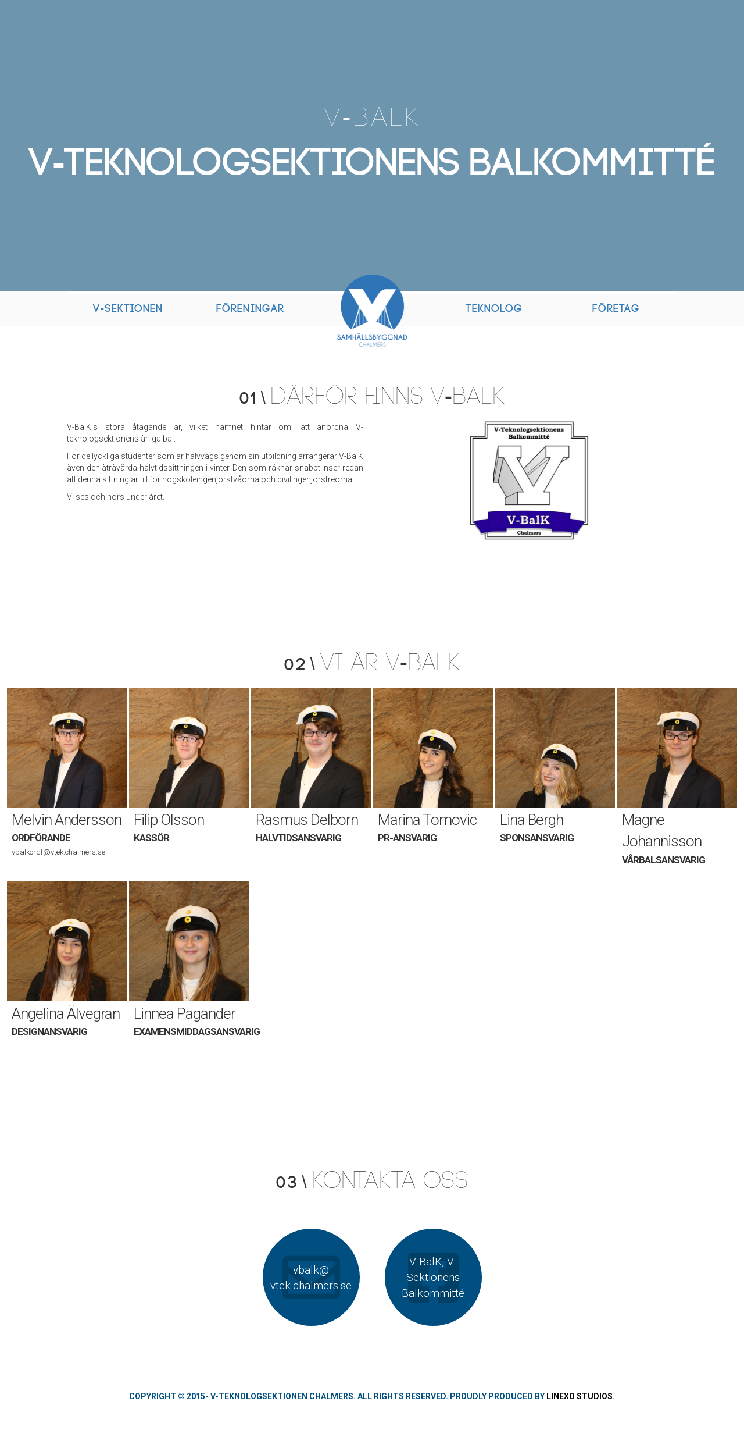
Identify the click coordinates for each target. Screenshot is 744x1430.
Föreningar (250, 308)
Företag (616, 308)
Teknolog (494, 308)
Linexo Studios (579, 1396)
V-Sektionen (128, 308)
